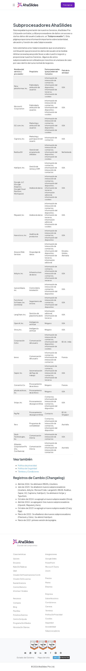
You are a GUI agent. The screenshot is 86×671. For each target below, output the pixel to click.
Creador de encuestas (22, 579)
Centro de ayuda (20, 619)
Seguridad (49, 623)
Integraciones (51, 554)
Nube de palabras (20, 567)
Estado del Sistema (25, 657)
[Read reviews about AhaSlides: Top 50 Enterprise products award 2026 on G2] (52, 645)
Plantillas (16, 611)
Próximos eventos (20, 615)
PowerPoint (50, 563)
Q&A (15, 571)
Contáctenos (50, 602)
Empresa (48, 587)
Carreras (48, 606)
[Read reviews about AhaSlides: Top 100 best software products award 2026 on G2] (34, 645)
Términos (49, 611)
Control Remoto (19, 587)
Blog (15, 607)
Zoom (47, 571)
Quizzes (16, 559)
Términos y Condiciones (28, 471)
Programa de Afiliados (22, 623)
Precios (48, 578)
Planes (47, 582)
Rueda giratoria (19, 583)
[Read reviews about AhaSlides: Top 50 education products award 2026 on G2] (43, 645)
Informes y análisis (20, 591)
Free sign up (67, 5)
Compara (17, 603)
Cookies (48, 619)
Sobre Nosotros (51, 598)
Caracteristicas (19, 554)
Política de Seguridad (27, 468)
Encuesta (17, 563)
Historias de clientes (21, 627)
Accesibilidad (50, 627)
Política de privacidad (27, 465)
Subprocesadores (52, 631)
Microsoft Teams (52, 567)
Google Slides (51, 559)
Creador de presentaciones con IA (26, 575)
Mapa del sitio (44, 657)
